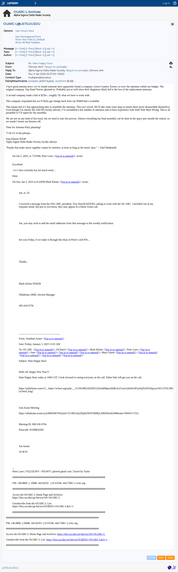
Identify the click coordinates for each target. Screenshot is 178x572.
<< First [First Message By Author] (20, 55)
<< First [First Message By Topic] (20, 51)
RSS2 (170, 557)
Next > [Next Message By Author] (39, 55)
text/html (60, 81)
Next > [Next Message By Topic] (39, 51)
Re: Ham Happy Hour (40, 63)
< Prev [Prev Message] (30, 48)
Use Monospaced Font (28, 36)
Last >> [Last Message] (50, 48)
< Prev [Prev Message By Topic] (30, 51)
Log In (166, 3)
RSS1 (161, 557)
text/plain (33, 81)
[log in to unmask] (56, 66)
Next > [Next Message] (39, 48)
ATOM (151, 557)
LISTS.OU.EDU (10, 568)
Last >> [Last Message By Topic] (50, 51)
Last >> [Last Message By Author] (50, 55)
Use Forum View (24, 30)
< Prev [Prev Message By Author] (30, 55)
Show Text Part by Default (30, 39)
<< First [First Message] (20, 48)
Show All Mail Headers (27, 42)
